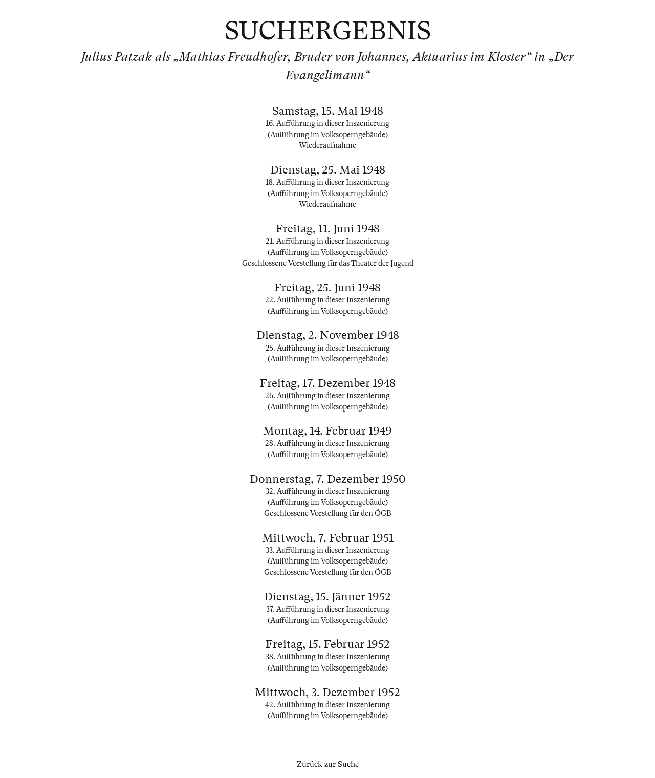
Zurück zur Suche (328, 764)
